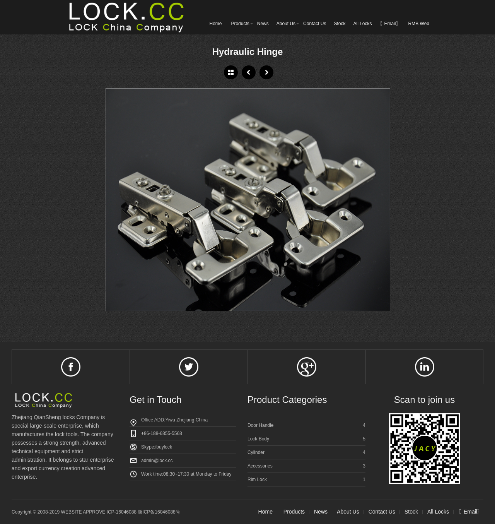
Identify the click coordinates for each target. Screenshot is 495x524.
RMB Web (418, 23)
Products (240, 23)
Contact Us (314, 23)
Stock (339, 23)
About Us (286, 23)
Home (215, 23)
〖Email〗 (390, 23)
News (263, 23)
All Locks (362, 23)
